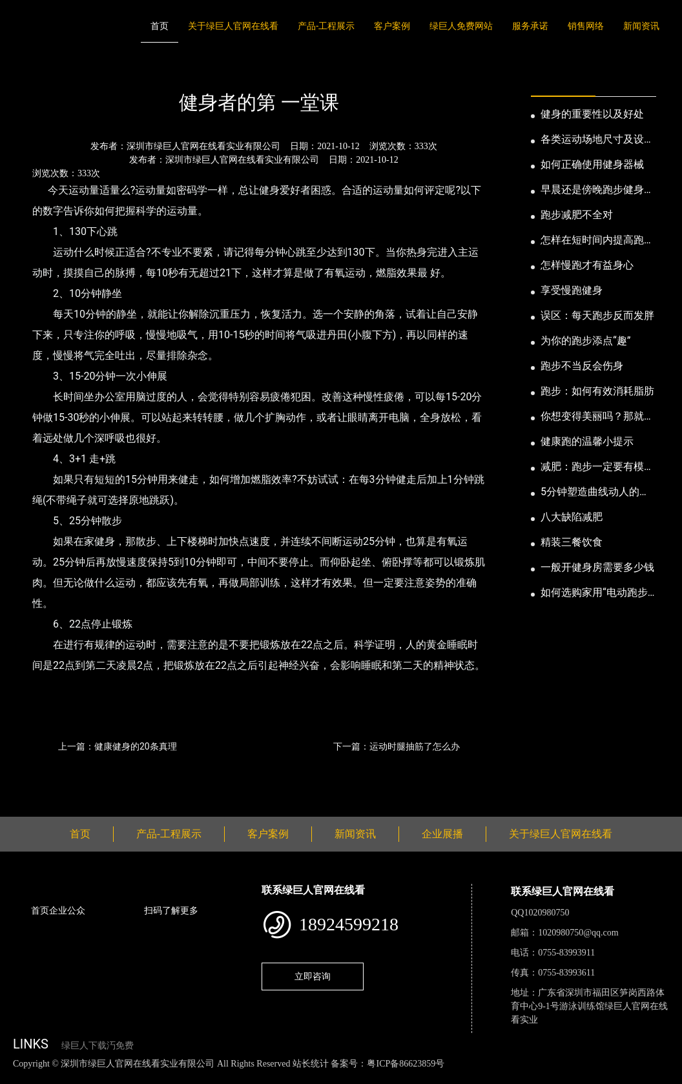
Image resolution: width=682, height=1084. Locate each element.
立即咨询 (312, 976)
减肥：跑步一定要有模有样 (597, 467)
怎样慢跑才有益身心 (587, 265)
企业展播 (442, 833)
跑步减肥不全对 (577, 215)
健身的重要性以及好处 (592, 114)
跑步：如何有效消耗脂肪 (597, 391)
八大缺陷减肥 (572, 517)
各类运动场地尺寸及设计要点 (597, 140)
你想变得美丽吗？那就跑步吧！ (597, 417)
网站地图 (19, 1077)
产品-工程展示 (326, 26)
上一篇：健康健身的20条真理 (117, 746)
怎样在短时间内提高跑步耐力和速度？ (597, 241)
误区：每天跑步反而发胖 (597, 315)
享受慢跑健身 (572, 290)
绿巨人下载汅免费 (97, 1045)
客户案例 (392, 26)
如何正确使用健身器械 (592, 164)
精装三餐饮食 (572, 542)
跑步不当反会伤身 (582, 366)
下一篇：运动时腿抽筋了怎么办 (396, 746)
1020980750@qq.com (578, 932)
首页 (159, 26)
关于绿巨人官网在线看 (233, 26)
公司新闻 (133, 67)
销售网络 (586, 26)
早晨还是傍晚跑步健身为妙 (597, 190)
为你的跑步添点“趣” (585, 340)
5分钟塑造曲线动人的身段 (595, 493)
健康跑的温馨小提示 (587, 441)
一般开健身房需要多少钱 (597, 567)
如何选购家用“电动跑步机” (594, 593)
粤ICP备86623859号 (405, 1064)
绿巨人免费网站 (461, 26)
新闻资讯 (641, 26)
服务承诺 (530, 26)
